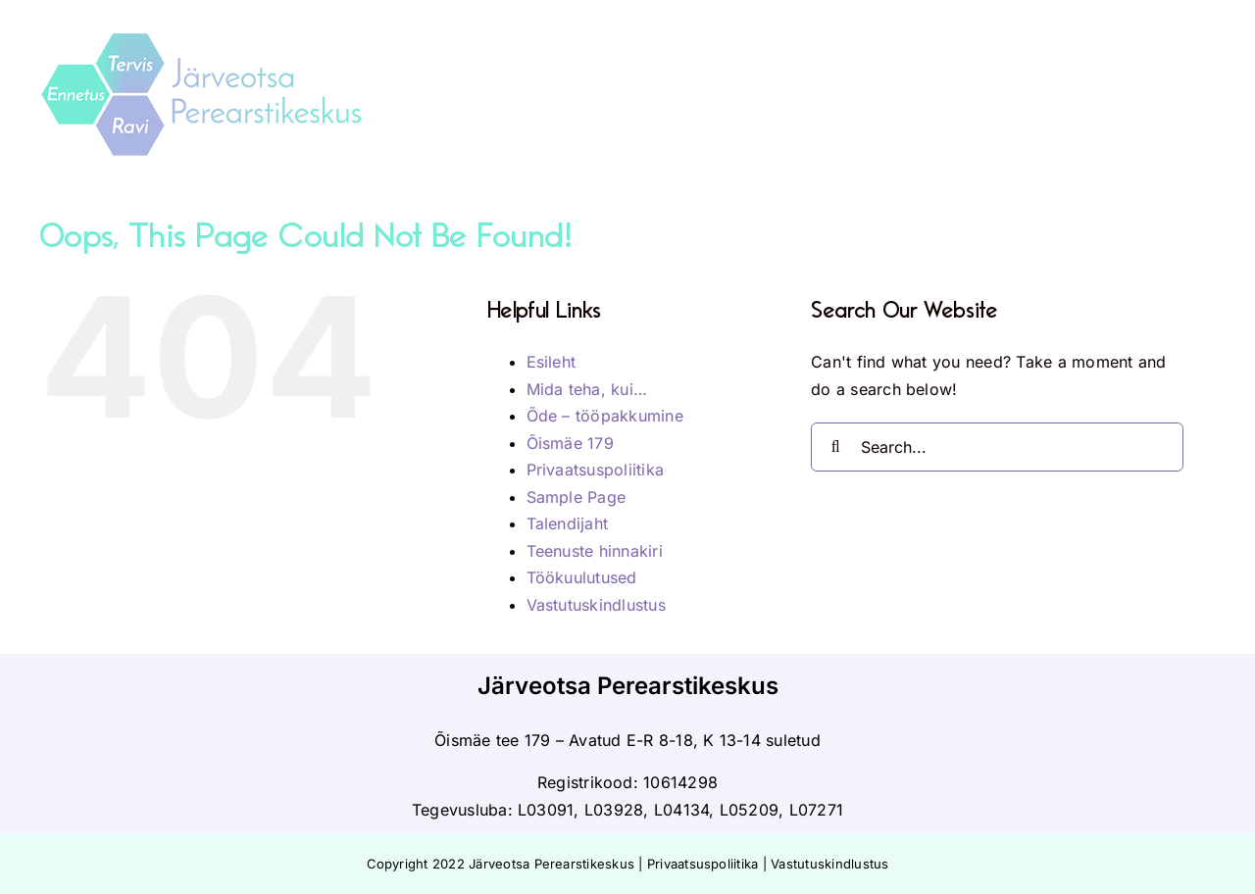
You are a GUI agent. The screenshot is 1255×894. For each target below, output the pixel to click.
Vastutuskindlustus (596, 605)
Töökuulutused (582, 577)
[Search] (835, 447)
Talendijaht (568, 523)
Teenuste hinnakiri (595, 551)
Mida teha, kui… (587, 389)
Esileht (552, 362)
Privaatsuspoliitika (596, 469)
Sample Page (577, 497)
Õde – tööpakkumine (605, 415)
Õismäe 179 (570, 443)
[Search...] (997, 447)
